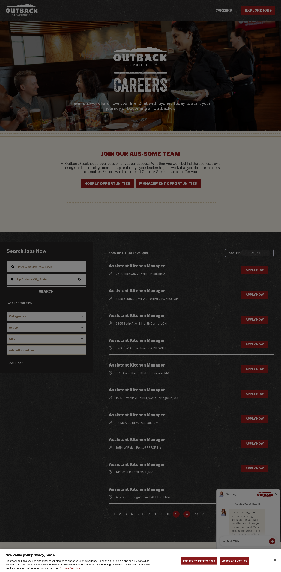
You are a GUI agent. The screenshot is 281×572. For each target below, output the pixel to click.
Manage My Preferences (199, 567)
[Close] (275, 567)
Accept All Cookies (234, 567)
